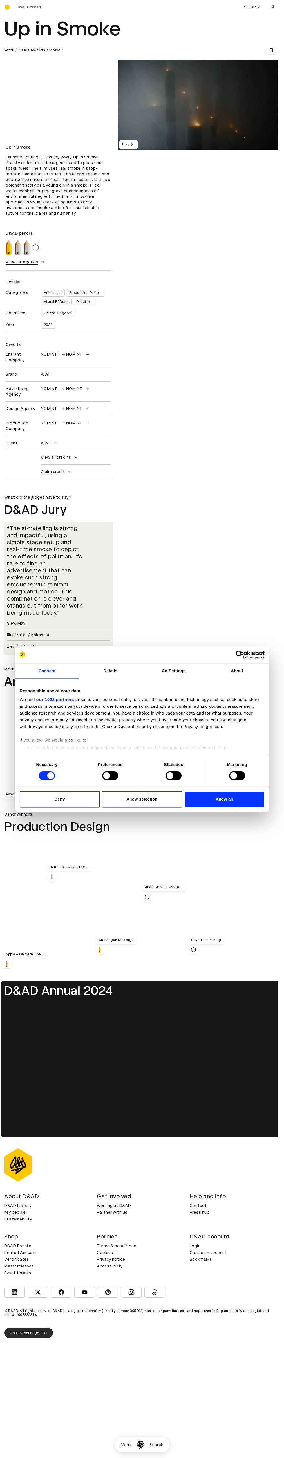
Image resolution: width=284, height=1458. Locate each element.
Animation (53, 293)
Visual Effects (56, 302)
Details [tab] (110, 670)
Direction (84, 302)
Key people (15, 1212)
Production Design (85, 293)
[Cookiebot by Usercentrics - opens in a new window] (240, 654)
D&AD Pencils (17, 1246)
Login (195, 1246)
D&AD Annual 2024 (58, 991)
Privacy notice (111, 1259)
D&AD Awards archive (39, 50)
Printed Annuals (20, 1252)
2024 (48, 325)
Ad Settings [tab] (173, 670)
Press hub (200, 1212)
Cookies (105, 1252)
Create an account (208, 1252)
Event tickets (17, 1273)
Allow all (224, 799)
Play (128, 144)
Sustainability (18, 1219)
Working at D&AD (114, 1205)
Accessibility (110, 1266)
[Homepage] (140, 1444)
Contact (198, 1205)
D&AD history (17, 1205)
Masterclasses (19, 1266)
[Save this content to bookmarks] (271, 50)
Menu (126, 1445)
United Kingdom (58, 313)
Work (9, 50)
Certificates (16, 1259)
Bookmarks (201, 1259)
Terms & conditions (116, 1246)
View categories (25, 262)
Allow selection (142, 799)
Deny (59, 799)
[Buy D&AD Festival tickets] (32, 7)
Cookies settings (28, 1333)
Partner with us (112, 1212)
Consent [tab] (47, 670)
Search (157, 1445)
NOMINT (53, 354)
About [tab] (237, 670)
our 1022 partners (55, 699)
